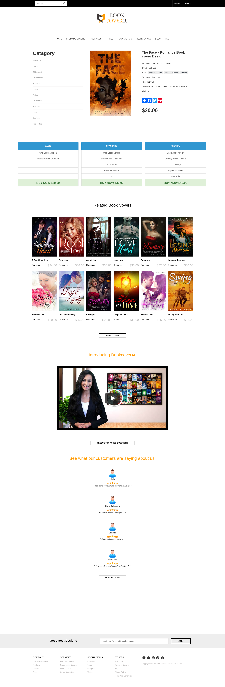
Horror (35, 66)
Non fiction (37, 125)
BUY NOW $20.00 (48, 184)
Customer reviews (40, 663)
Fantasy (36, 84)
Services (97, 39)
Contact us (125, 39)
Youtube (90, 673)
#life (160, 73)
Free (111, 39)
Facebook (91, 663)
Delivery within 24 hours (48, 160)
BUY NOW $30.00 (111, 184)
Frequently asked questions (112, 444)
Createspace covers (68, 666)
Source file (175, 178)
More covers (112, 337)
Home (59, 39)
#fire (167, 73)
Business (37, 119)
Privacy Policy (120, 673)
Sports (35, 113)
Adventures (37, 102)
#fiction (184, 73)
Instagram (91, 670)
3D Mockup (112, 166)
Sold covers (120, 663)
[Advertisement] (112, 609)
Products (36, 666)
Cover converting (67, 673)
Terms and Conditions (123, 677)
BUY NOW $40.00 (175, 184)
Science (36, 107)
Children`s (37, 72)
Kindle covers (65, 670)
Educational (38, 78)
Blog (158, 39)
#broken (152, 73)
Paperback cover (111, 172)
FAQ (167, 39)
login (176, 3)
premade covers (76, 39)
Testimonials (143, 39)
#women (175, 73)
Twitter (90, 666)
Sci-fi (35, 90)
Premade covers (67, 663)
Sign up (188, 3)
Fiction (35, 96)
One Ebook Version (48, 154)
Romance (37, 60)
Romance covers (122, 666)
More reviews (112, 579)
